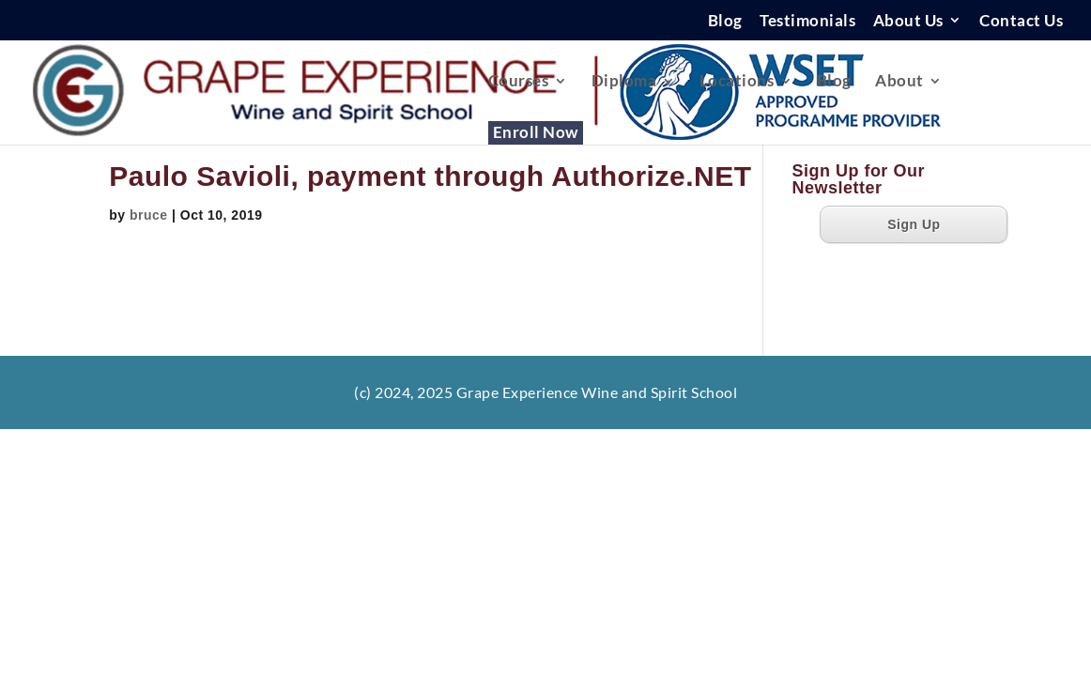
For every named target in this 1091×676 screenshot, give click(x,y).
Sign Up (913, 224)
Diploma (624, 82)
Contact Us (1021, 21)
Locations (737, 82)
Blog (725, 21)
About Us (908, 21)
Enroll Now (535, 134)
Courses (518, 82)
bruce (149, 215)
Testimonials (807, 21)
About (899, 82)
